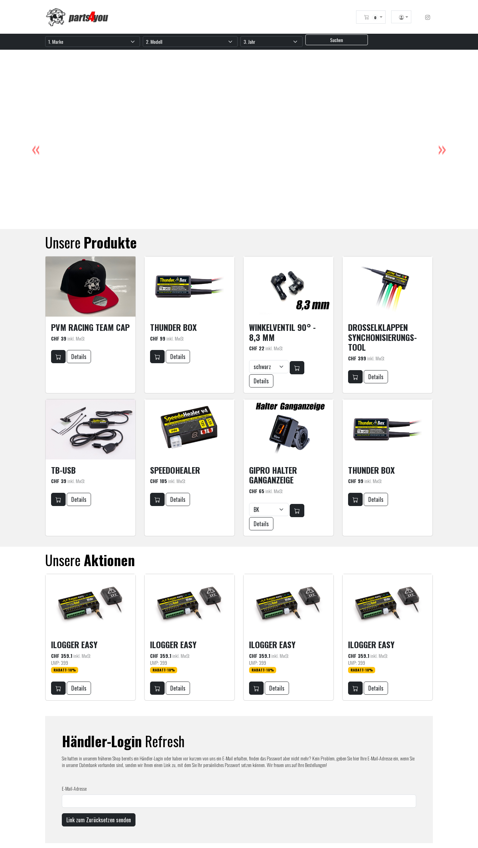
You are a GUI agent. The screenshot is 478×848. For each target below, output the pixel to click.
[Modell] (190, 41)
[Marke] (92, 41)
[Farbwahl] (269, 366)
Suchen (336, 39)
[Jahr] (271, 41)
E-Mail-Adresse (74, 788)
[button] (373, 17)
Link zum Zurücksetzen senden (98, 820)
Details (78, 356)
